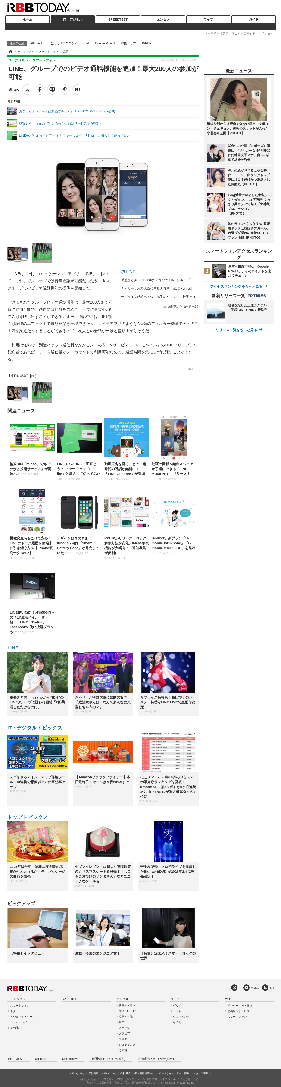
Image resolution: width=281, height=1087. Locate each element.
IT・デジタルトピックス (34, 727)
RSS (272, 988)
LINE (130, 271)
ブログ (123, 1039)
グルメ (177, 1005)
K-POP (146, 43)
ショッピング (18, 1022)
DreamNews (70, 1059)
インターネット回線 (239, 1005)
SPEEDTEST (118, 19)
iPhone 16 (37, 43)
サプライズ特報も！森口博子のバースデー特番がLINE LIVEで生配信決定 (174, 297)
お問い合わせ (76, 1073)
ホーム (27, 19)
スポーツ (124, 1027)
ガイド (254, 19)
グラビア (124, 1033)
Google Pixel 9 (105, 43)
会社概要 (125, 1073)
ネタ (13, 1011)
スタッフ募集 (201, 1073)
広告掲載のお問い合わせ (102, 1073)
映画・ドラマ (127, 1005)
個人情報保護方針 (144, 1073)
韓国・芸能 (126, 1016)
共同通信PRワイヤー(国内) (107, 1059)
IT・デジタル (72, 19)
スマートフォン (20, 1005)
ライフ (208, 19)
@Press (40, 1059)
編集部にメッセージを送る (183, 306)
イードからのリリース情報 (174, 1073)
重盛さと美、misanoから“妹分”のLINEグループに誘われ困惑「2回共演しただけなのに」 (185, 280)
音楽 (121, 1022)
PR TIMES (15, 1059)
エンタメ (163, 19)
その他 (14, 1027)
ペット (177, 1011)
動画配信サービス (238, 1011)
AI (87, 43)
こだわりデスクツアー (65, 43)
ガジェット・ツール (22, 1016)
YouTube (255, 988)
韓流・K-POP (127, 1011)
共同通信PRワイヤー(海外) (156, 1059)
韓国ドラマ (128, 43)
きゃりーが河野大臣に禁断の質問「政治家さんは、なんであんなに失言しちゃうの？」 (184, 288)
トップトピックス (27, 817)
